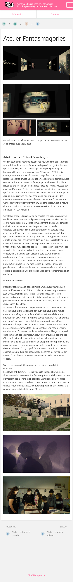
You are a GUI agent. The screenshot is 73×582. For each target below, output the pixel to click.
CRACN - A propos (36, 575)
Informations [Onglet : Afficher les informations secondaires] (18, 14)
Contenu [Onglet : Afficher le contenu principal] (55, 14)
